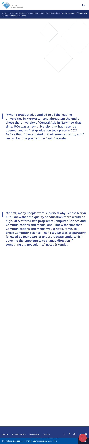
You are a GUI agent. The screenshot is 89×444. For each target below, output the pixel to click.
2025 (47, 13)
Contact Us (46, 434)
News (42, 13)
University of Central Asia (11, 13)
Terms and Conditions (19, 434)
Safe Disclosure (34, 434)
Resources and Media (30, 13)
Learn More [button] (52, 441)
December (55, 13)
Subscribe (5, 434)
